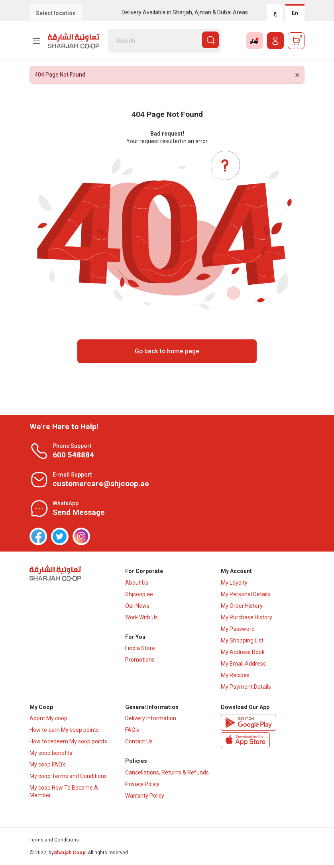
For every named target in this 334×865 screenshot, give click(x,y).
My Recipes (235, 675)
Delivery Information (150, 718)
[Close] (297, 75)
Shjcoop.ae (139, 594)
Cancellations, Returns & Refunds (167, 773)
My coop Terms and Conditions (68, 776)
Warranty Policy (144, 796)
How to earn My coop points (64, 730)
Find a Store (140, 648)
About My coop (48, 718)
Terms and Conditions (54, 840)
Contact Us (139, 742)
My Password (238, 629)
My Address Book (243, 652)
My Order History (242, 606)
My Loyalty (234, 582)
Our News (137, 606)
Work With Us (141, 617)
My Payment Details (246, 687)
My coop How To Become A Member (63, 792)
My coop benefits (51, 753)
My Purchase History (246, 617)
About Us (136, 582)
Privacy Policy (142, 784)
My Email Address (243, 663)
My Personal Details (245, 594)
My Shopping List (242, 640)
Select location (56, 13)
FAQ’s (132, 730)
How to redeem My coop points (68, 742)
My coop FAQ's (47, 765)
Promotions (140, 660)
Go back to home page (167, 351)
